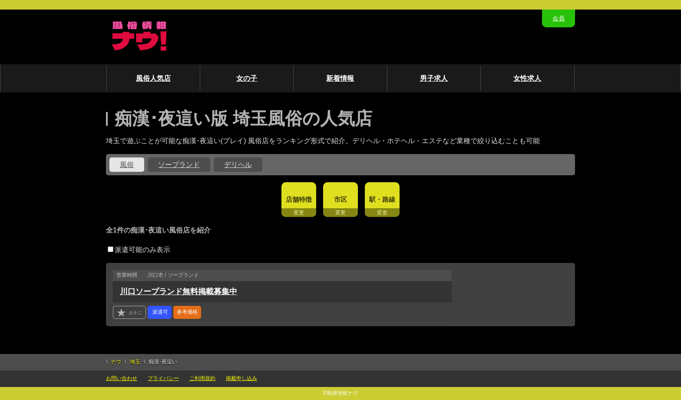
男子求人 (434, 78)
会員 (558, 18)
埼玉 (135, 362)
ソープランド (179, 164)
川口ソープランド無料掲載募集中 (178, 291)
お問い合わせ (121, 378)
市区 (340, 199)
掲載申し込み (241, 378)
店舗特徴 (299, 199)
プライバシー (163, 378)
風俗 (127, 164)
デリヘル (238, 164)
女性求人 (527, 78)
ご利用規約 (202, 378)
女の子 (246, 78)
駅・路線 (382, 199)
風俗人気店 (153, 78)
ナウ (116, 362)
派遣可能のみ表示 (139, 249)
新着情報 (340, 78)
